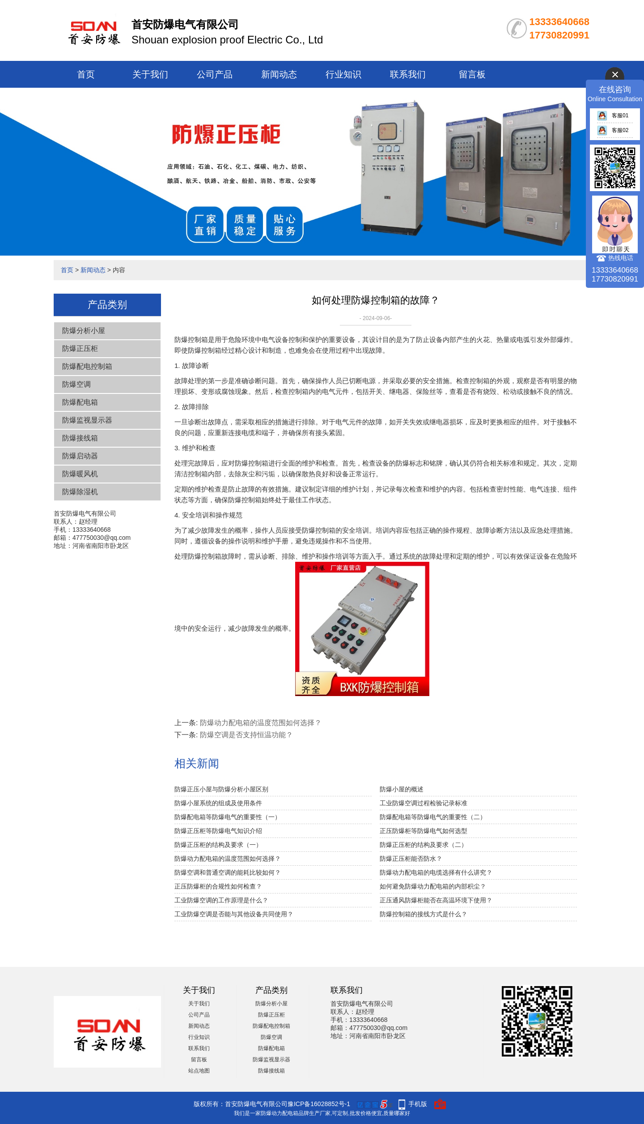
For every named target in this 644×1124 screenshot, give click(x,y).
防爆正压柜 (80, 348)
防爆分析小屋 (83, 330)
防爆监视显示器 (87, 420)
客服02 (612, 130)
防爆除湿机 (80, 492)
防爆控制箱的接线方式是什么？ (423, 914)
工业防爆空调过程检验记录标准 (423, 803)
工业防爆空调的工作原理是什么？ (221, 900)
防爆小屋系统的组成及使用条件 (218, 803)
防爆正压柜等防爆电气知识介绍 (218, 830)
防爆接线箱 (80, 438)
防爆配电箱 (80, 402)
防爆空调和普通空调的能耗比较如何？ (227, 872)
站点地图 (199, 1071)
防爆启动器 (80, 456)
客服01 (612, 115)
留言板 (472, 74)
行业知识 (343, 74)
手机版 (417, 1103)
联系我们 (408, 74)
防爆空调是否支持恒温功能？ (246, 735)
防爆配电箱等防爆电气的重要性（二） (433, 817)
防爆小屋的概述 (402, 789)
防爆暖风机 (80, 474)
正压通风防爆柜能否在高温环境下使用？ (436, 900)
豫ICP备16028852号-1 (319, 1103)
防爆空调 (76, 384)
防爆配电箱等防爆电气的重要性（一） (227, 817)
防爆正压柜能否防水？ (411, 858)
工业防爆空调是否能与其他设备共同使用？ (233, 914)
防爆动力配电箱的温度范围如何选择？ (261, 723)
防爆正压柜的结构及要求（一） (218, 844)
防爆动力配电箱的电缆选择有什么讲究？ (436, 872)
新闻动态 (279, 74)
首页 (86, 74)
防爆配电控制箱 (87, 366)
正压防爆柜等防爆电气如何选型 (423, 830)
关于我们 (150, 74)
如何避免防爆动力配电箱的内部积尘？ (433, 886)
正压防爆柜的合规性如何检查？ (218, 886)
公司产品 (215, 74)
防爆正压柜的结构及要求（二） (423, 844)
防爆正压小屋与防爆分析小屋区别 (221, 789)
